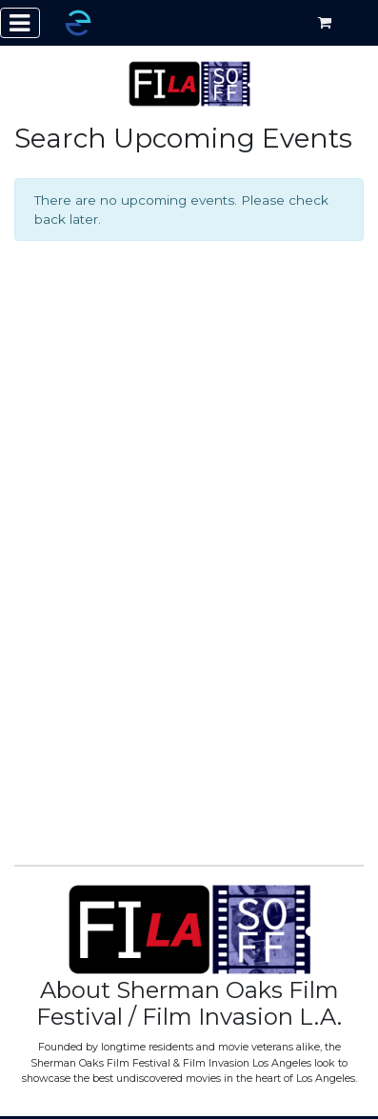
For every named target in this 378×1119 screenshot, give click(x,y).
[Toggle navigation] (20, 23)
